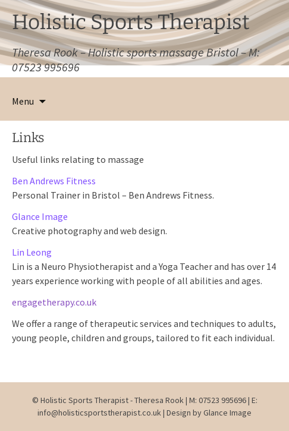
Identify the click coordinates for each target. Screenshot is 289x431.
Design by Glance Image (209, 412)
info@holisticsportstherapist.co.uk (100, 412)
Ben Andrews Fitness (54, 181)
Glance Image (40, 216)
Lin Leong (32, 252)
